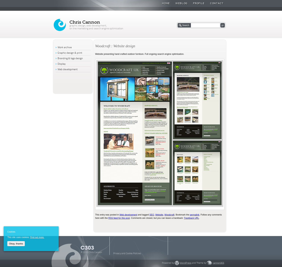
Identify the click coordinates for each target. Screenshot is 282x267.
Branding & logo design (70, 58)
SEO (151, 214)
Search (185, 25)
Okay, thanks (16, 243)
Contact (217, 3)
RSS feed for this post (119, 218)
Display (62, 64)
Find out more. (37, 237)
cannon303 (218, 263)
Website (159, 214)
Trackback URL (191, 218)
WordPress (185, 263)
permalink (194, 214)
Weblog (181, 3)
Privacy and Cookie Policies (127, 253)
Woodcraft (169, 214)
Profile (199, 3)
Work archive (65, 47)
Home (166, 3)
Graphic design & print (70, 53)
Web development (128, 214)
